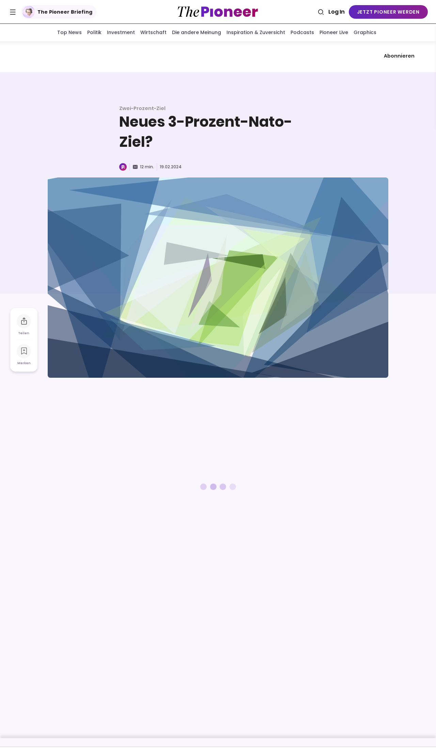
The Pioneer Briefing (57, 12)
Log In (336, 12)
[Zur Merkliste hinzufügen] (24, 352)
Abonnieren (399, 57)
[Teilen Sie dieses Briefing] (24, 322)
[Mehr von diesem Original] (218, 57)
